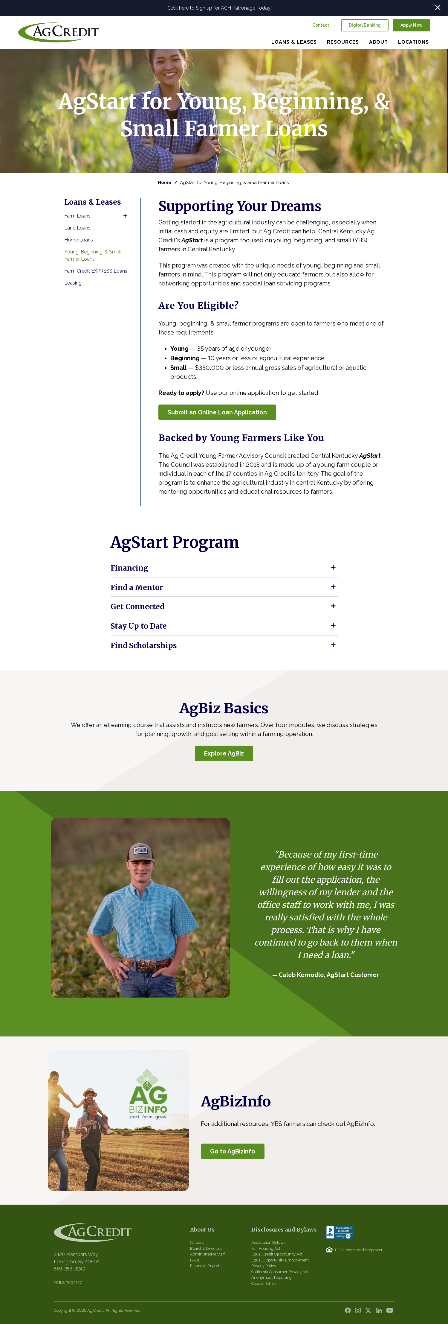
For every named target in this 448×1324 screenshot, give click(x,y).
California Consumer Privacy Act (279, 1272)
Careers (197, 1242)
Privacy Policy (263, 1266)
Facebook (349, 1312)
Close (438, 7)
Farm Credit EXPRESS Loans (95, 271)
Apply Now (411, 25)
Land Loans (77, 228)
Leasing (73, 283)
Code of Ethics (263, 1283)
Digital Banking (365, 25)
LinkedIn (379, 1312)
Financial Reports (205, 1266)
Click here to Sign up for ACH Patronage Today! (219, 8)
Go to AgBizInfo (232, 1151)
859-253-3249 (69, 1269)
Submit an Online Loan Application (217, 412)
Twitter (369, 1312)
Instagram (359, 1312)
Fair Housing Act (265, 1248)
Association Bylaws (268, 1242)
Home (164, 182)
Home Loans (78, 240)
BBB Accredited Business (339, 1232)
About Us (202, 1229)
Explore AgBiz (224, 753)
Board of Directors (206, 1248)
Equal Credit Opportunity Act (276, 1254)
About (378, 42)
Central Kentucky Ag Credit (58, 32)
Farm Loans (77, 216)
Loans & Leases (294, 42)
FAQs (194, 1260)
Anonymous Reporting (271, 1277)
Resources (343, 42)
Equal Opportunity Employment (280, 1260)
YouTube (390, 1312)
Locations (413, 42)
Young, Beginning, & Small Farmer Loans (93, 255)
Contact (320, 25)
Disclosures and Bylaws (284, 1229)
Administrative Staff (207, 1254)
